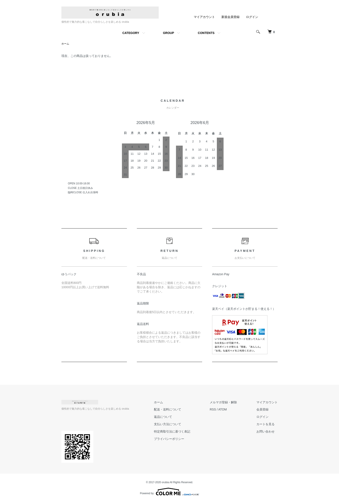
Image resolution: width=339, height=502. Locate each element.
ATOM (222, 409)
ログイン (252, 17)
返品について (163, 416)
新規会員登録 (230, 17)
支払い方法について (167, 424)
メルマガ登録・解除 (223, 402)
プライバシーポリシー (169, 439)
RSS (213, 409)
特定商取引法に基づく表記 (172, 431)
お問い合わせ (265, 431)
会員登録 (262, 409)
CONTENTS (206, 33)
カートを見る (265, 424)
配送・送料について (167, 409)
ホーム (65, 43)
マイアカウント (204, 17)
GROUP (168, 33)
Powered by (169, 492)
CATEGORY (130, 33)
